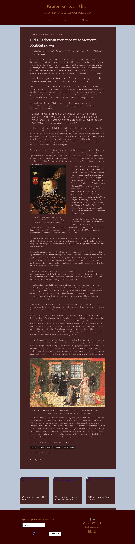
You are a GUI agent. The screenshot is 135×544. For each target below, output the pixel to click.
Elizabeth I (58, 447)
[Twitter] (94, 519)
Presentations (46, 453)
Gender (38, 453)
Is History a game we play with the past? (99, 498)
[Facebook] (90, 519)
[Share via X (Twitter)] (36, 460)
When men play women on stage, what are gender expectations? (67, 498)
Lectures (33, 447)
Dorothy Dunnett (69, 447)
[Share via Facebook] (31, 460)
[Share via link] (46, 460)
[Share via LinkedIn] (41, 460)
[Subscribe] (55, 534)
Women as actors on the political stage (34, 498)
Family (32, 453)
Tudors (49, 447)
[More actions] (104, 34)
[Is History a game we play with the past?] (101, 485)
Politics (41, 447)
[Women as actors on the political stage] (34, 485)
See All (114, 473)
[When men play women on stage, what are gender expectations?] (67, 485)
